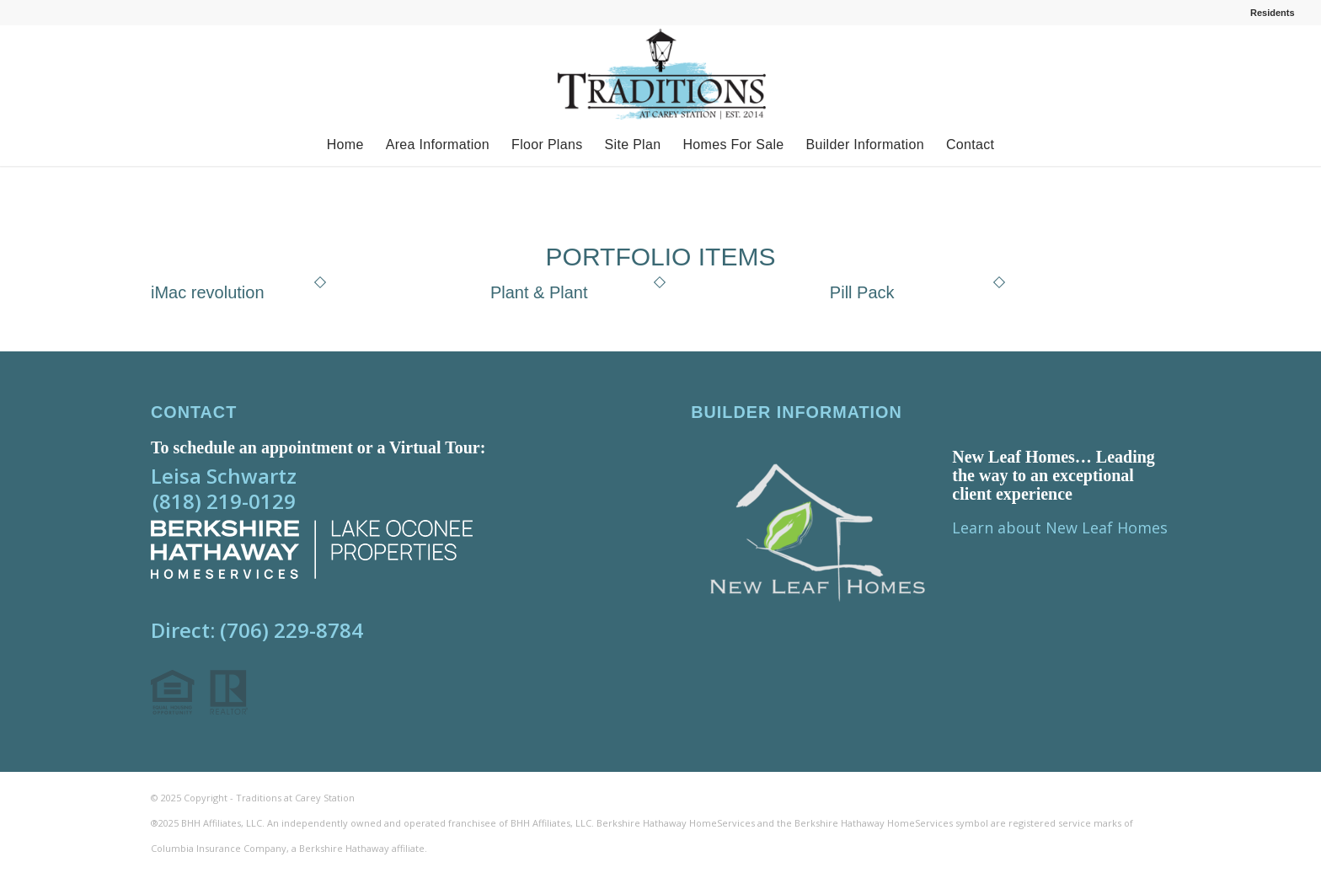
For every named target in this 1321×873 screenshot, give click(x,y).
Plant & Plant (539, 292)
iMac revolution (208, 292)
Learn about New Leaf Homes (1060, 527)
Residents (1272, 13)
